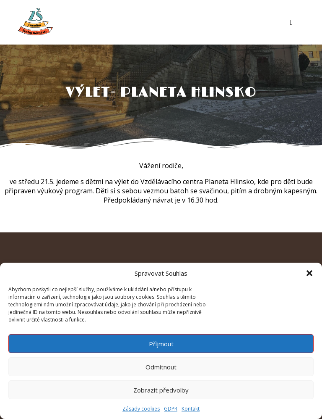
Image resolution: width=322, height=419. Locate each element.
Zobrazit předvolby (161, 390)
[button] (309, 273)
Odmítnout (161, 367)
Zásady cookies (141, 408)
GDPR (170, 408)
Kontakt (191, 408)
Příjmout (161, 344)
